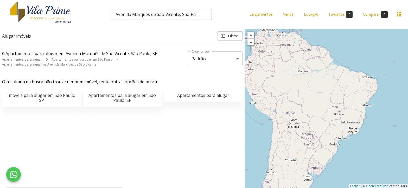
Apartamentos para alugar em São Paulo (82, 59)
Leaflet (355, 186)
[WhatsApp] (13, 174)
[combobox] (162, 14)
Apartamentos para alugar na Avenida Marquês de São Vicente (49, 64)
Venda (288, 14)
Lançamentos (261, 14)
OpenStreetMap (377, 186)
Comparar (375, 14)
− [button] (251, 42)
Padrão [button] (199, 59)
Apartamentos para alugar (22, 59)
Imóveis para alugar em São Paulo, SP (41, 97)
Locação (311, 14)
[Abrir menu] (399, 14)
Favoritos (341, 14)
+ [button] (251, 35)
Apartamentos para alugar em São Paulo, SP (122, 97)
